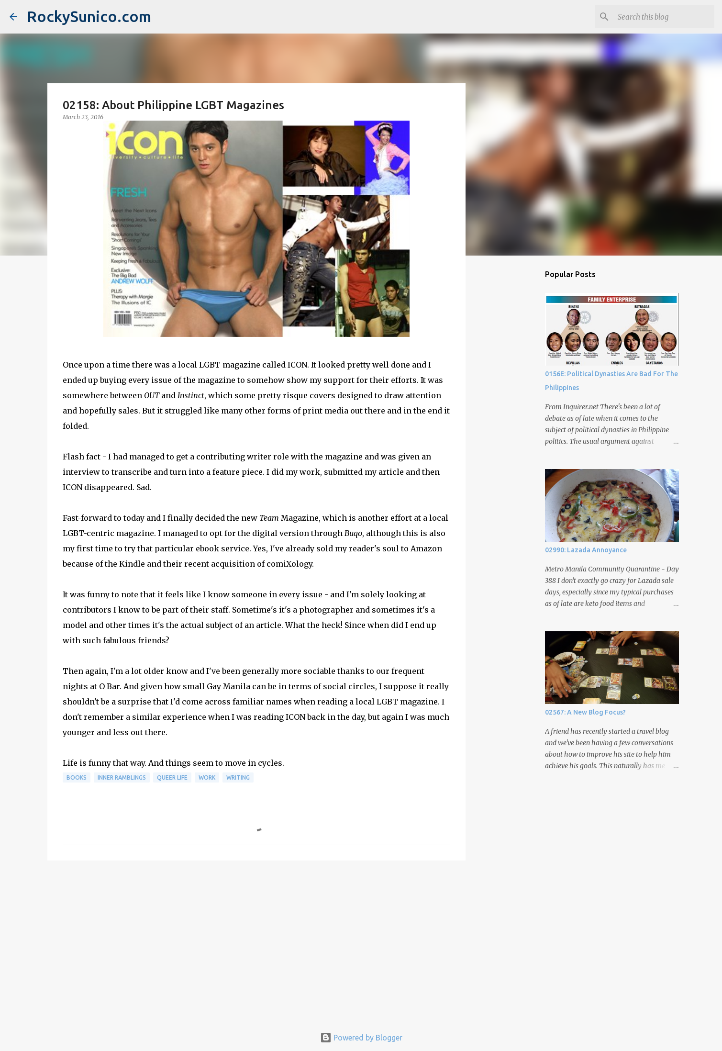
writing (238, 777)
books (77, 777)
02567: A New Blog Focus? (585, 712)
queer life (172, 777)
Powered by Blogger (361, 1037)
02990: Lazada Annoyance (586, 550)
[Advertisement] (256, 942)
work (207, 777)
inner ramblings (122, 777)
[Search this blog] (664, 16)
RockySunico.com (89, 16)
